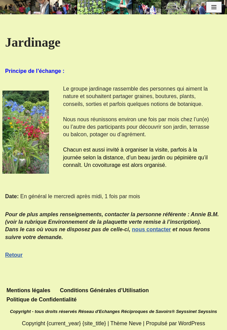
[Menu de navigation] (214, 7)
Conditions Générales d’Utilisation (104, 290)
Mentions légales (28, 290)
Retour (14, 255)
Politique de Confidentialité (41, 299)
